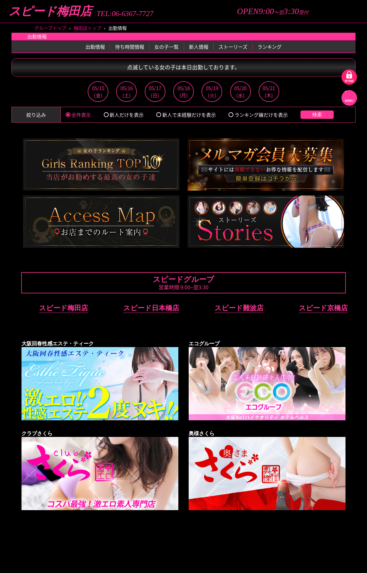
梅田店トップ (87, 27)
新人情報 (198, 46)
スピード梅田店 (50, 11)
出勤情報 (95, 46)
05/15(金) (98, 91)
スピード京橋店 (323, 308)
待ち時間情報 (129, 46)
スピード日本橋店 (151, 308)
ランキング (269, 46)
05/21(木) (269, 91)
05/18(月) (183, 91)
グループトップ (50, 27)
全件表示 (78, 114)
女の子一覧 (166, 46)
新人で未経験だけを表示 (186, 114)
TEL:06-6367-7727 (125, 14)
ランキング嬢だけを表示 (258, 114)
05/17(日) (155, 91)
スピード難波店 (238, 308)
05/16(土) (126, 91)
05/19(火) (212, 91)
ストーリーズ (232, 46)
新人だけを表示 (124, 114)
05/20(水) (240, 91)
